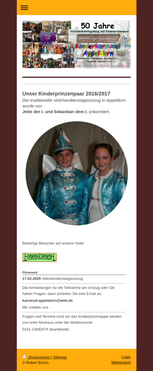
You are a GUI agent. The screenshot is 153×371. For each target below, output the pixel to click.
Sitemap (60, 357)
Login (126, 357)
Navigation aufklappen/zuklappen (76, 7)
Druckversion (37, 357)
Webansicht (121, 362)
